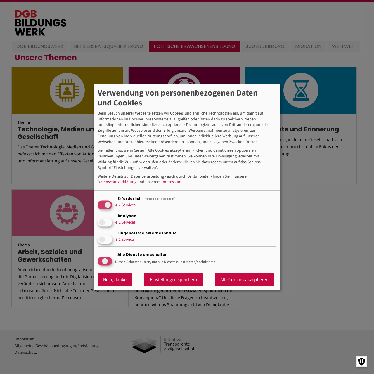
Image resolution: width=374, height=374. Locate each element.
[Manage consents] (361, 361)
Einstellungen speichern (173, 279)
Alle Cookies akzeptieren (244, 279)
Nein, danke (115, 279)
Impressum (171, 182)
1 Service (124, 240)
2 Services (125, 205)
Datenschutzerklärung (117, 182)
